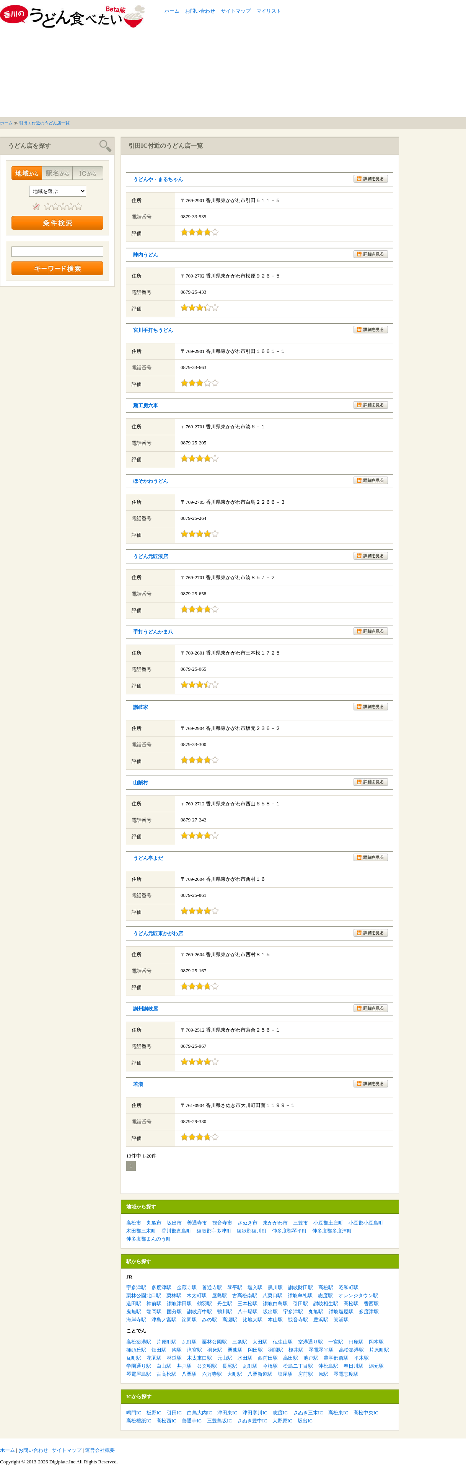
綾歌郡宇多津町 (214, 1231)
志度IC (280, 1413)
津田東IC (227, 1413)
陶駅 (177, 1350)
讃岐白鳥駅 (275, 1303)
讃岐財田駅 (300, 1287)
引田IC (174, 1413)
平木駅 (361, 1358)
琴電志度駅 (346, 1374)
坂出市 (174, 1223)
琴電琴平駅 (321, 1350)
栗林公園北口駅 (143, 1295)
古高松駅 (166, 1374)
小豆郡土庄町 (328, 1223)
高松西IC (166, 1421)
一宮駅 (335, 1342)
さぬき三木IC (308, 1413)
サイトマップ (236, 11)
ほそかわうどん (150, 481)
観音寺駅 (298, 1320)
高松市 (133, 1223)
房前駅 (305, 1374)
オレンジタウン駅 (358, 1295)
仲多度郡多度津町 (332, 1231)
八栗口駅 (272, 1295)
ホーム (172, 11)
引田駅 (300, 1303)
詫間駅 (189, 1320)
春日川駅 (353, 1366)
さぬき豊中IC (252, 1421)
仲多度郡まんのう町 (148, 1239)
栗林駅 (173, 1295)
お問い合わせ (200, 11)
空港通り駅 (310, 1342)
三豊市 (300, 1223)
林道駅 (174, 1358)
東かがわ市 (275, 1223)
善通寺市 (197, 1223)
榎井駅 (295, 1350)
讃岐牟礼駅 (300, 1295)
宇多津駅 (136, 1287)
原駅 (323, 1374)
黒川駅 (275, 1287)
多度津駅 (161, 1287)
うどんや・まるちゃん (158, 179)
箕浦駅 (341, 1320)
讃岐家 (140, 707)
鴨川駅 (224, 1311)
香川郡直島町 (176, 1231)
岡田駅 (255, 1350)
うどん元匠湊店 (150, 556)
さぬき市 (247, 1223)
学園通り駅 (138, 1366)
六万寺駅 (212, 1374)
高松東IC (338, 1413)
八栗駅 (189, 1374)
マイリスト (268, 11)
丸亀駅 (315, 1311)
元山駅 (224, 1358)
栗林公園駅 (214, 1342)
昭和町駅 (348, 1287)
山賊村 (140, 782)
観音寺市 (222, 1223)
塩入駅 (255, 1287)
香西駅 (371, 1303)
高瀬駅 (229, 1320)
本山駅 (275, 1320)
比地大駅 (252, 1320)
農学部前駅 (336, 1358)
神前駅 (154, 1303)
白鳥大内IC (199, 1413)
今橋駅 (270, 1366)
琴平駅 (234, 1287)
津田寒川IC (255, 1413)
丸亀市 (154, 1223)
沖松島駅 (328, 1366)
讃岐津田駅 (179, 1303)
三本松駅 (247, 1303)
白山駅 (163, 1366)
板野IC (154, 1413)
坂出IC (305, 1421)
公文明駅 (207, 1366)
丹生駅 (224, 1303)
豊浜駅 (320, 1320)
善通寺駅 (212, 1287)
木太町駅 (197, 1295)
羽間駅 (275, 1350)
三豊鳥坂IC (219, 1421)
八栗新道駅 (260, 1374)
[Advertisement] (352, 58)
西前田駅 (268, 1358)
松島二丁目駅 (298, 1366)
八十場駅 (247, 1311)
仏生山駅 (283, 1342)
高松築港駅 (138, 1342)
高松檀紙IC (138, 1421)
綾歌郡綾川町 (252, 1231)
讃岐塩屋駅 (341, 1311)
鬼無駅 (133, 1311)
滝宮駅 (194, 1350)
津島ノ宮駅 (164, 1320)
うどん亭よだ (148, 858)
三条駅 (239, 1342)
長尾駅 (229, 1366)
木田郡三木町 (141, 1231)
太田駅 (260, 1342)
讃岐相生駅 (325, 1303)
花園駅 (154, 1358)
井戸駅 (184, 1366)
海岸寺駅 (136, 1320)
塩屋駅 (285, 1374)
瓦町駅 (189, 1342)
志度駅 (325, 1295)
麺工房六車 (145, 405)
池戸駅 (310, 1358)
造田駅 (133, 1303)
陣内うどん (145, 255)
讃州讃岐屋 (145, 1009)
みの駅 (209, 1320)
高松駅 (325, 1287)
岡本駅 (376, 1342)
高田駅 (290, 1358)
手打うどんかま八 (153, 632)
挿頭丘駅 (136, 1350)
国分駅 (174, 1311)
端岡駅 (154, 1311)
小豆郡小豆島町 (366, 1223)
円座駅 (356, 1342)
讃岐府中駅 (199, 1311)
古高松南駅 (244, 1295)
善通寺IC (192, 1421)
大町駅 (234, 1374)
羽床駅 (214, 1350)
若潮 (138, 1084)
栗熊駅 (235, 1350)
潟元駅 (376, 1366)
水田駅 (245, 1358)
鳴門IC (133, 1413)
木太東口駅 (199, 1358)
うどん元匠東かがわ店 (158, 933)
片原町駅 (166, 1342)
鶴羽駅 (204, 1303)
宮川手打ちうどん (153, 330)
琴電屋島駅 (138, 1374)
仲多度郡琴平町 (289, 1231)
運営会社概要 (100, 1450)
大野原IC (282, 1421)
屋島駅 (219, 1295)
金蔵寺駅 (187, 1287)
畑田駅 (159, 1350)
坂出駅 (270, 1311)
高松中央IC (366, 1413)
